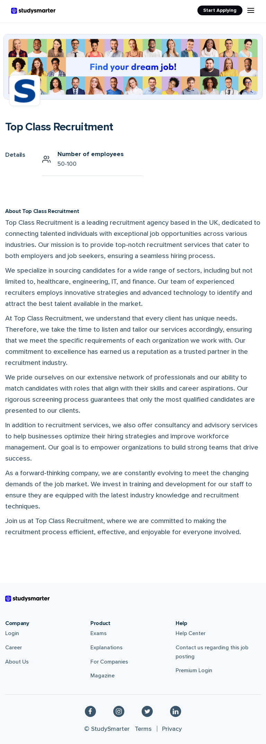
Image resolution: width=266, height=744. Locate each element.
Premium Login (194, 670)
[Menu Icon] (251, 10)
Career (13, 647)
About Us (17, 661)
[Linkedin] (175, 711)
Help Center (190, 633)
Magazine (102, 675)
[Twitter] (147, 711)
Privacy (172, 729)
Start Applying (220, 10)
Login (12, 633)
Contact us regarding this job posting (212, 652)
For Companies (109, 661)
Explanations (106, 647)
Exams (98, 633)
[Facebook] (90, 711)
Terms (143, 729)
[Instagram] (118, 711)
